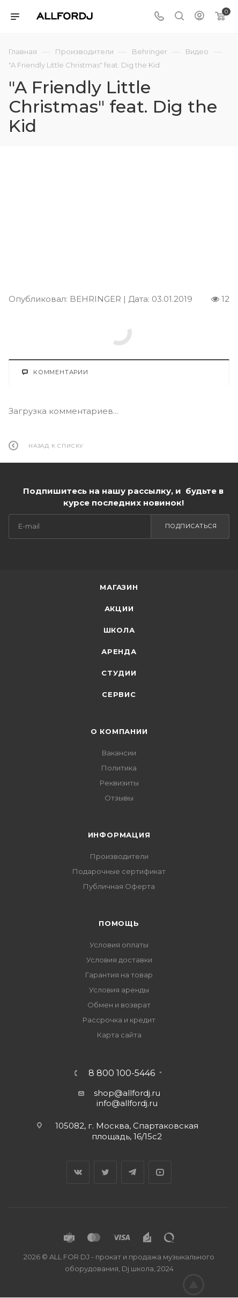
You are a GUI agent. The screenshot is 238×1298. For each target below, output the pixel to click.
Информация (119, 834)
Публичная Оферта (119, 886)
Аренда (119, 651)
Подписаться (191, 526)
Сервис (119, 694)
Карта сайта (119, 1034)
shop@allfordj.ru (127, 1093)
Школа (119, 630)
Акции (119, 608)
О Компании (119, 731)
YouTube (160, 1172)
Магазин (119, 587)
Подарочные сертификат (119, 871)
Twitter (105, 1172)
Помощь (119, 923)
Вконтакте (78, 1172)
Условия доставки (119, 959)
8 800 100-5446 (121, 1073)
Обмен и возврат (119, 1004)
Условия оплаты (119, 944)
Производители (119, 856)
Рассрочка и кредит (119, 1019)
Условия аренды (119, 989)
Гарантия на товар (119, 974)
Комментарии (55, 372)
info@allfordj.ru (127, 1103)
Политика (119, 767)
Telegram (132, 1172)
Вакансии (119, 752)
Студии (119, 673)
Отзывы (119, 797)
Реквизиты (119, 782)
